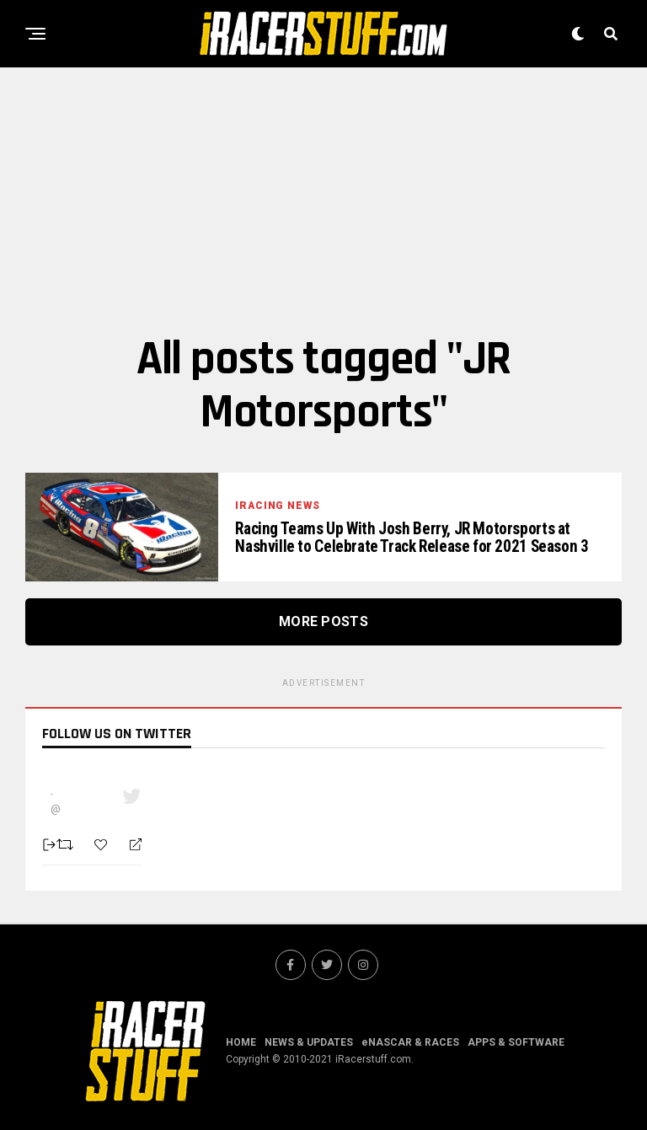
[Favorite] (102, 845)
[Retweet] (67, 844)
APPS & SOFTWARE (516, 1042)
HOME (241, 1042)
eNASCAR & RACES (410, 1042)
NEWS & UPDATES (309, 1042)
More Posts (323, 621)
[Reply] (128, 845)
